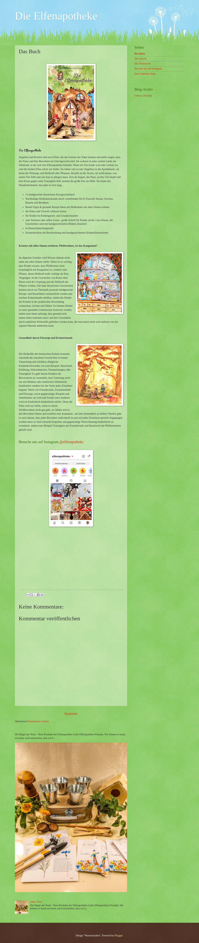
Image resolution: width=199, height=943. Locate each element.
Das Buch (139, 53)
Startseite (71, 714)
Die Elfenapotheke (56, 16)
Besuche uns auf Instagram (148, 68)
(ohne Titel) (36, 901)
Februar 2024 (141, 95)
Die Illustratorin (142, 63)
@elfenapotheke (71, 442)
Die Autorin (140, 58)
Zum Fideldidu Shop (144, 73)
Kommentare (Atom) (38, 721)
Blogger (119, 935)
